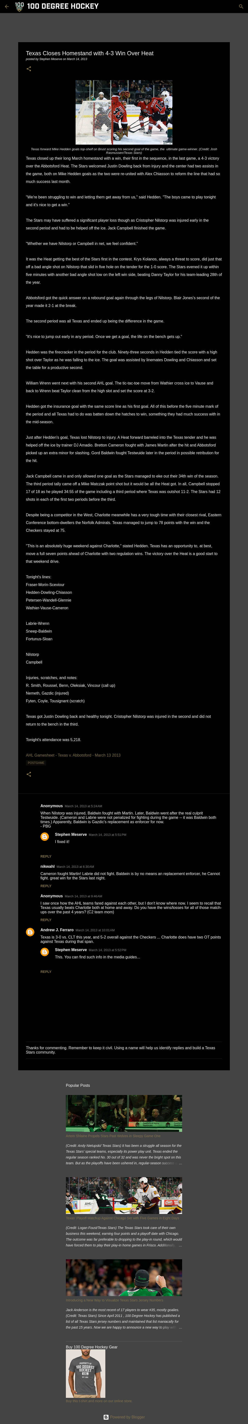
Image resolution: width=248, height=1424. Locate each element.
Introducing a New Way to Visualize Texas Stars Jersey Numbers (114, 1300)
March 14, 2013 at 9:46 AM (83, 896)
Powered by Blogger (124, 1417)
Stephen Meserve (71, 834)
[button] (29, 69)
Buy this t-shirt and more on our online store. (99, 1401)
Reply (45, 856)
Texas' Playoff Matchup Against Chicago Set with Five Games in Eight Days (122, 1218)
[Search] (241, 6)
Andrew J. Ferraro (57, 930)
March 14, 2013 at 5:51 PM (107, 835)
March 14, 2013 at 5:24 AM (83, 806)
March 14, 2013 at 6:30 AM (75, 866)
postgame (36, 763)
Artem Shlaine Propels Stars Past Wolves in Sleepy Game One (113, 1136)
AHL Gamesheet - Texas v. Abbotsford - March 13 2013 (73, 755)
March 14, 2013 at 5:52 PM (107, 950)
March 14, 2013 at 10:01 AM (95, 930)
